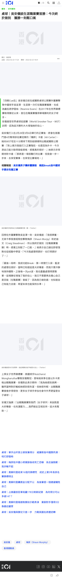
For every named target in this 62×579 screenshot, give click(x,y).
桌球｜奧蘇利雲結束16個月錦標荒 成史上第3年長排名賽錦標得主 (31, 474)
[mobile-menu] (3, 3)
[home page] (9, 3)
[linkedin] (53, 566)
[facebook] (38, 566)
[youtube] (48, 566)
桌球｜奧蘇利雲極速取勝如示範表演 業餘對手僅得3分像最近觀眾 (30, 504)
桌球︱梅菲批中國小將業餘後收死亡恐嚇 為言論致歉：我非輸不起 (31, 464)
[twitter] (58, 566)
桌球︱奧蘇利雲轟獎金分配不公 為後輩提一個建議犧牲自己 (31, 484)
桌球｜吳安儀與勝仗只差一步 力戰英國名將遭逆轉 (28, 512)
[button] (58, 59)
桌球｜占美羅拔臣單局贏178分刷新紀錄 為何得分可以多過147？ (31, 494)
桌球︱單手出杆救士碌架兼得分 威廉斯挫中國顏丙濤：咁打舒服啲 (31, 454)
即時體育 (11, 9)
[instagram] (43, 566)
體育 (3, 9)
